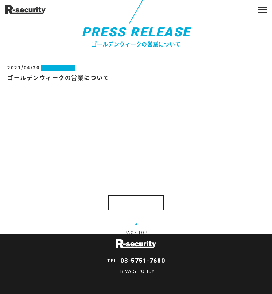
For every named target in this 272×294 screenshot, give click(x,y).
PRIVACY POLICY (136, 271)
